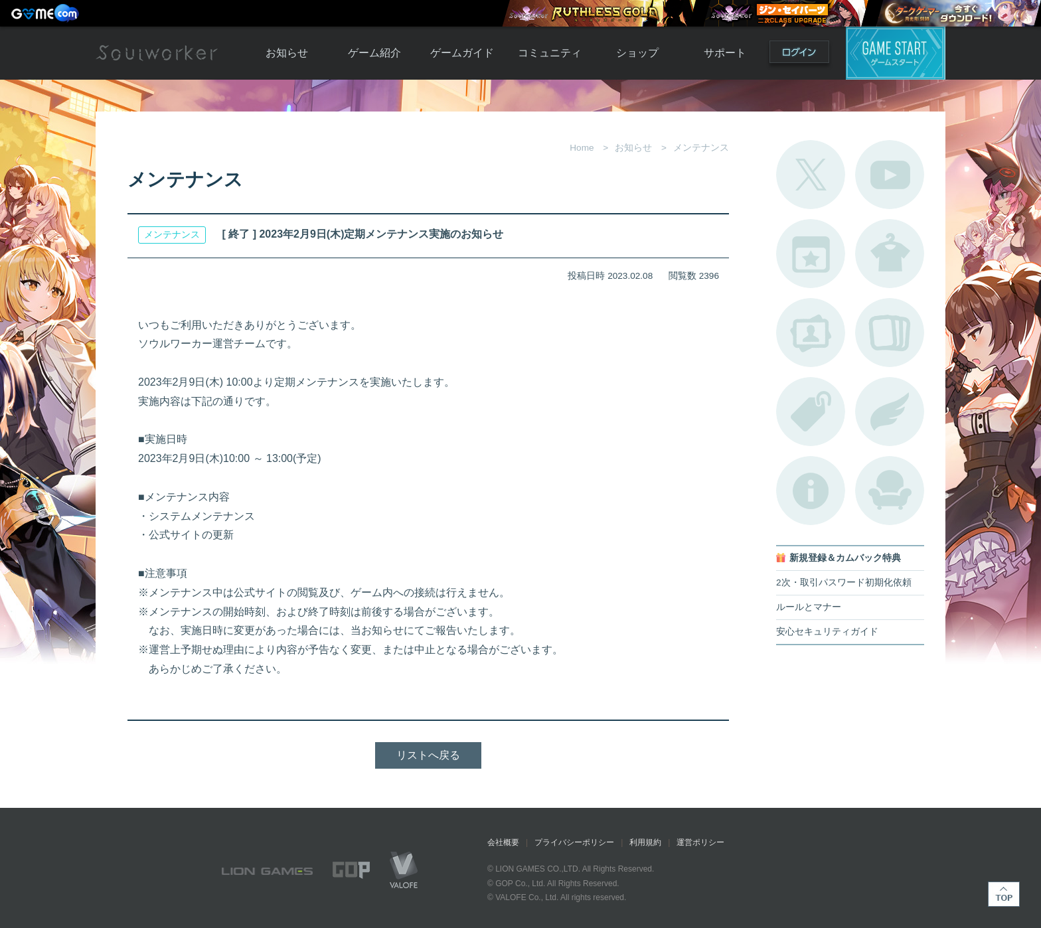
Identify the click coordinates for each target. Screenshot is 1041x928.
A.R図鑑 (889, 332)
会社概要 (503, 842)
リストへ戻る (428, 755)
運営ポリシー (700, 842)
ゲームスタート (895, 53)
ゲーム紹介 (374, 52)
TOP (1004, 894)
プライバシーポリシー (574, 842)
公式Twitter (810, 174)
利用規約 (645, 842)
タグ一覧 (810, 411)
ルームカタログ (889, 490)
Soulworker (157, 53)
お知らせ (287, 52)
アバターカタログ (889, 253)
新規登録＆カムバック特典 (845, 558)
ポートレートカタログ (810, 332)
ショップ (637, 52)
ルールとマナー (808, 607)
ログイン (799, 55)
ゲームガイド (462, 52)
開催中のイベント (810, 253)
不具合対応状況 (810, 490)
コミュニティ (550, 52)
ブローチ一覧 (889, 411)
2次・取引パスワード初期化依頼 (844, 582)
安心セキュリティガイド (827, 632)
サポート (725, 52)
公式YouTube (889, 174)
